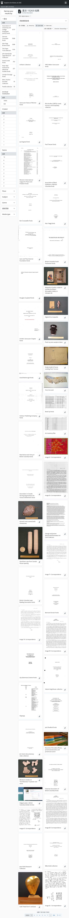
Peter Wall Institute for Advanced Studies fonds (8, 68)
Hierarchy (30, 25)
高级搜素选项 (24, 21)
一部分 (4, 19)
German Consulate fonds (8, 38)
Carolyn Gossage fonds (8, 75)
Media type (6, 214)
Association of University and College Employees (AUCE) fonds (8, 29)
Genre (4, 203)
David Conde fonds (8, 61)
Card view (39, 25)
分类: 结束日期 (48, 28)
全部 (3, 22)
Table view (47, 25)
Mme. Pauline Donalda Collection (8, 81)
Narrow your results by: (8, 12)
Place (4, 191)
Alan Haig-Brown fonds (8, 44)
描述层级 (5, 208)
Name (4, 150)
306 (54, 915)
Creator (5, 109)
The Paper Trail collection (8, 49)
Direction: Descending (60, 28)
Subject (5, 197)
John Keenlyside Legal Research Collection (8, 55)
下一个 (59, 915)
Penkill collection (8, 87)
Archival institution (6, 93)
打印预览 (22, 25)
